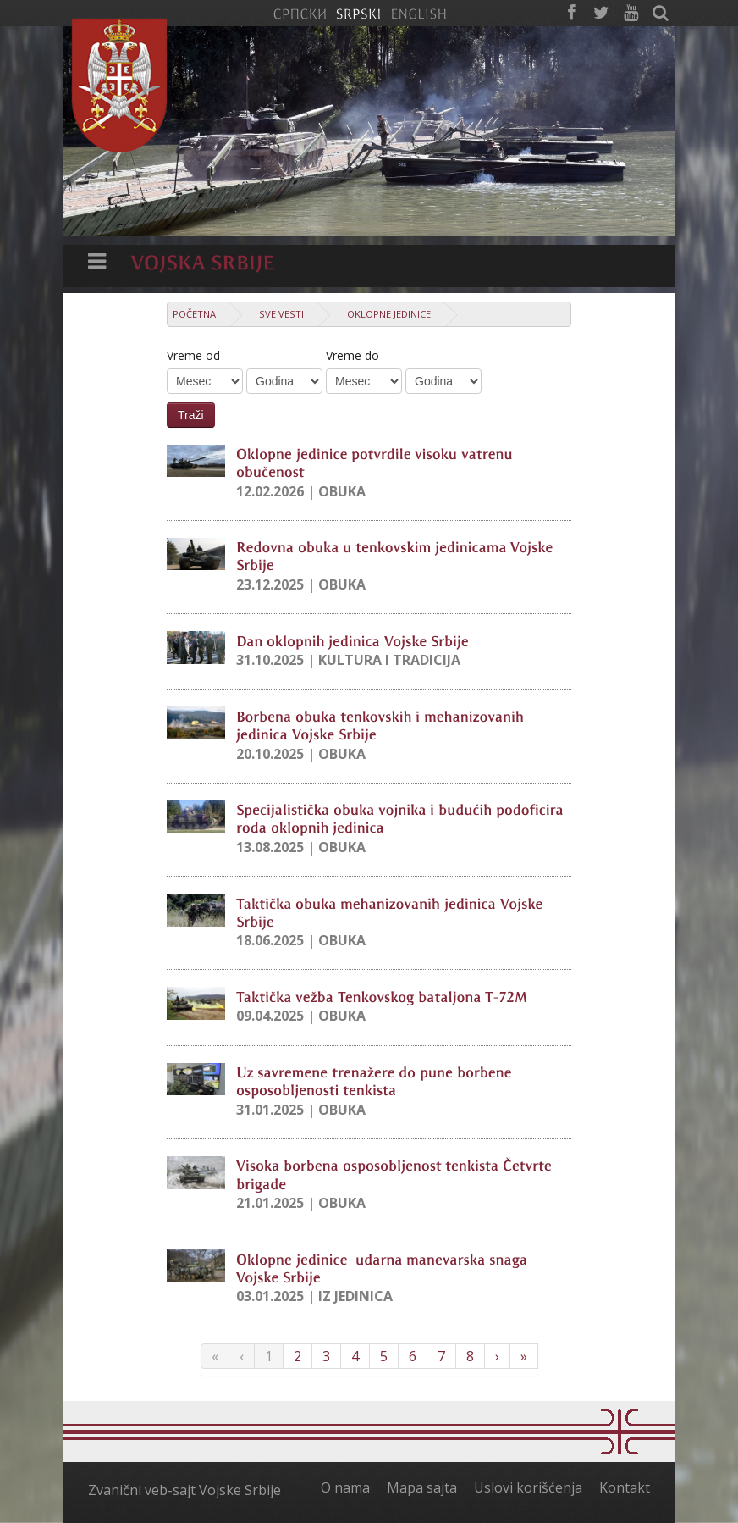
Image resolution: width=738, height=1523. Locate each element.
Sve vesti (281, 313)
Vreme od (193, 355)
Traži (191, 415)
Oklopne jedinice (389, 313)
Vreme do (352, 355)
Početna (194, 313)
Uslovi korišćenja (528, 1487)
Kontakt (624, 1487)
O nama (345, 1487)
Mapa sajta (422, 1487)
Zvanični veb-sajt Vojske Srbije (184, 1490)
